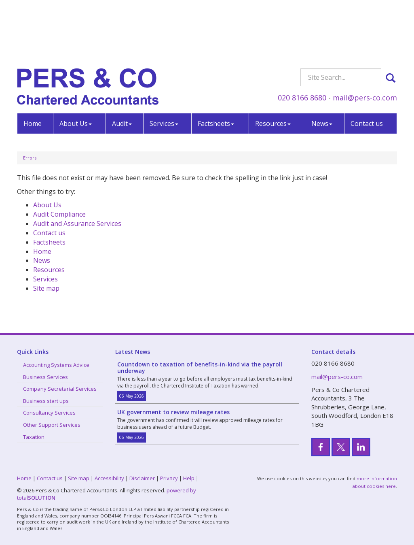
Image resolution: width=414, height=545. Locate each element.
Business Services (45, 377)
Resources (273, 64)
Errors (29, 158)
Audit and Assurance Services (77, 223)
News (321, 64)
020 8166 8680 (302, 38)
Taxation (33, 437)
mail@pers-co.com (365, 38)
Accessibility (109, 478)
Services (164, 64)
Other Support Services (51, 424)
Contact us (367, 64)
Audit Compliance (59, 214)
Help (188, 478)
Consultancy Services (49, 412)
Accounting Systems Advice (56, 364)
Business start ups (46, 400)
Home (32, 64)
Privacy (169, 478)
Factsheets (216, 64)
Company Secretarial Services (60, 388)
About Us (75, 64)
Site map (46, 288)
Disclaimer (142, 478)
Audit (122, 64)
